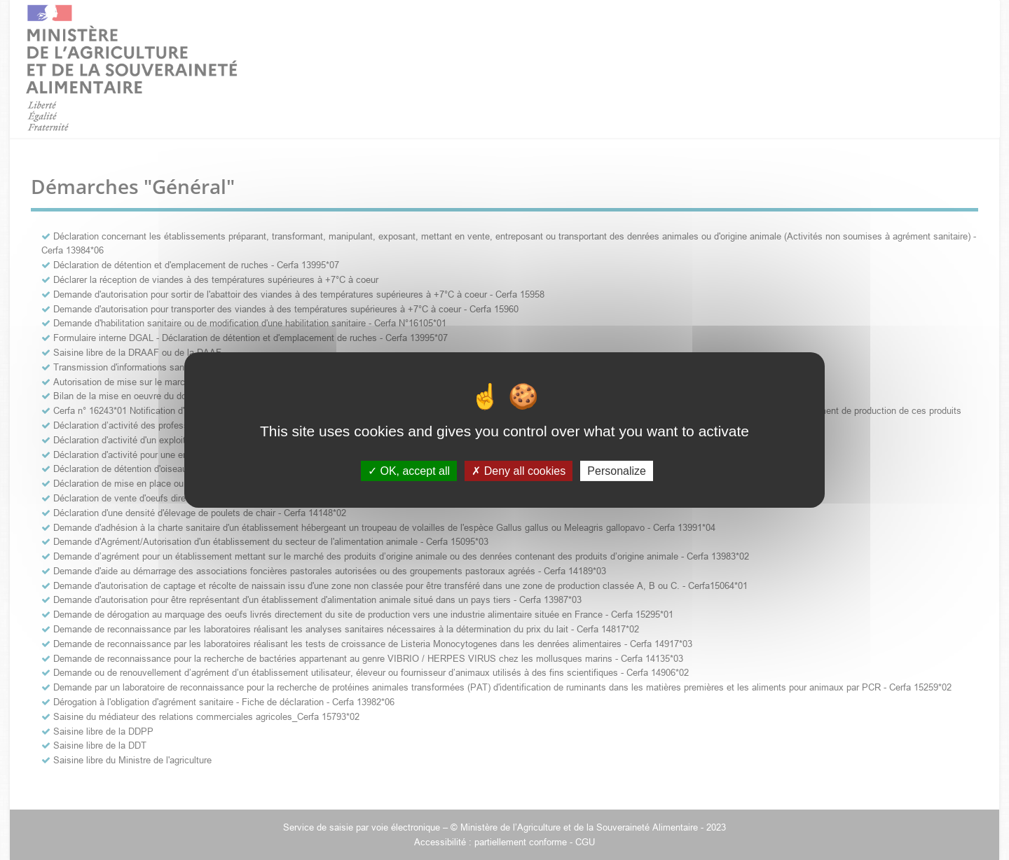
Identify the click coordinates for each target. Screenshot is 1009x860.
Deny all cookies (518, 471)
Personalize (616, 471)
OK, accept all (409, 471)
